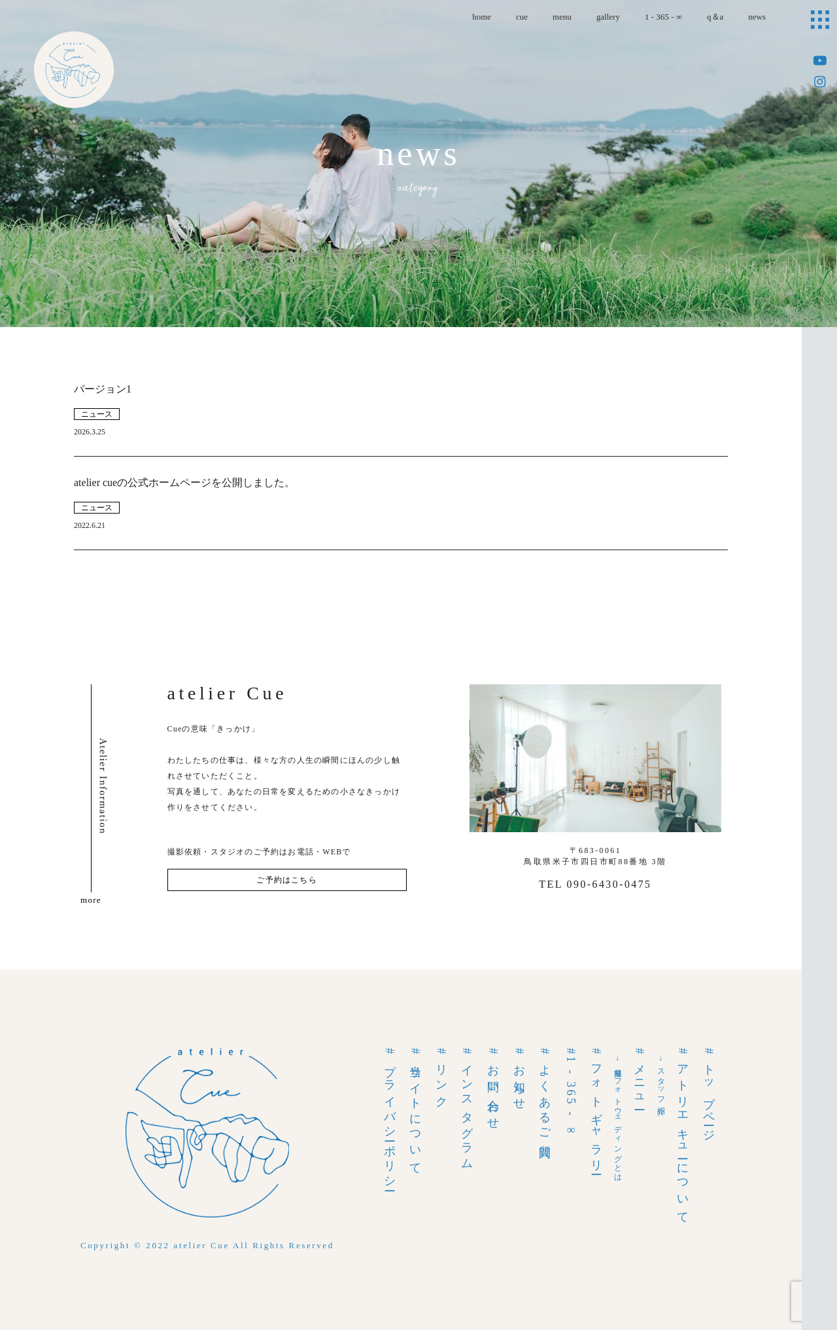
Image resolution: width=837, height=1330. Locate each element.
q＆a (715, 17)
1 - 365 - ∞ (663, 17)
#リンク (441, 1075)
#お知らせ (519, 1077)
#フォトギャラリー (596, 1109)
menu (562, 17)
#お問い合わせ (493, 1086)
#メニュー (639, 1077)
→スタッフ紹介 (661, 1078)
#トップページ (708, 1092)
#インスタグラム (466, 1107)
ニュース (96, 414)
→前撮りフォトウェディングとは (618, 1116)
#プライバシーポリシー (389, 1117)
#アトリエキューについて (682, 1133)
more (90, 900)
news (757, 17)
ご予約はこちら (286, 879)
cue (522, 17)
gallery (608, 17)
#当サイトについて (415, 1109)
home (481, 17)
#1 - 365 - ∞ (570, 1093)
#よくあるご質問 (544, 1094)
